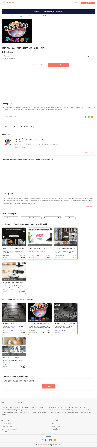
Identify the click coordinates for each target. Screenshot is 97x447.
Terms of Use (55, 426)
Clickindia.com (42, 445)
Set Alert (48, 386)
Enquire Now (59, 65)
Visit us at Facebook (9, 429)
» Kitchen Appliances (12, 126)
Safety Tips (54, 420)
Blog (52, 432)
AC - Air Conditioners (11, 218)
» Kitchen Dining (28, 126)
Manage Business (88, 3)
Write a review (88, 153)
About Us (5, 420)
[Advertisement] (48, 84)
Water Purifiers (69, 218)
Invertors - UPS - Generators (31, 218)
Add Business (7, 426)
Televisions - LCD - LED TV (52, 218)
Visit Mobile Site (7, 432)
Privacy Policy (56, 429)
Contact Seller (38, 65)
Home (4, 16)
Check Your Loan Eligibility (48, 11)
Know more (89, 207)
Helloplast (7, 56)
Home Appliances (21, 16)
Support (54, 423)
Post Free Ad (6, 423)
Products (11, 16)
